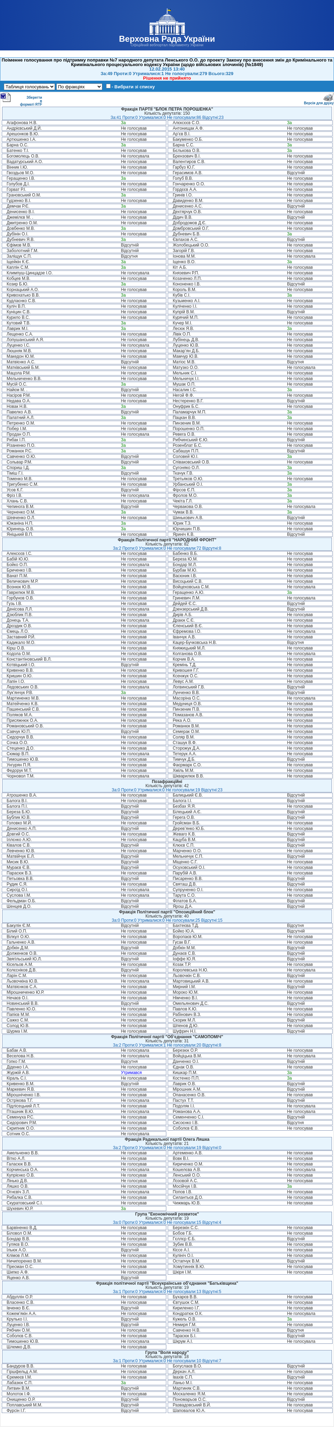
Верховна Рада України (167, 38)
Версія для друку (319, 101)
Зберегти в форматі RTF (21, 99)
